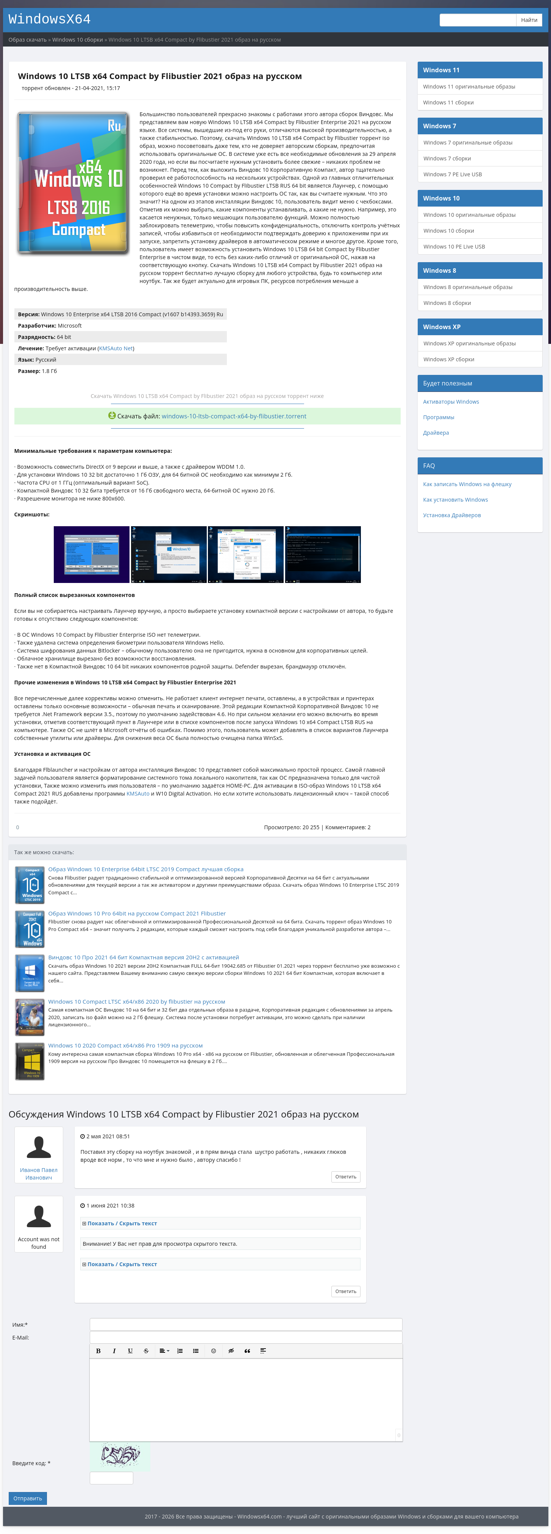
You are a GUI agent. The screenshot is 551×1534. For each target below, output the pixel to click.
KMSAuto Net (116, 348)
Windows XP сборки (449, 359)
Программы (438, 417)
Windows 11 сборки (448, 102)
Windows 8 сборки (447, 302)
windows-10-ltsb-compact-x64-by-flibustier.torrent (234, 416)
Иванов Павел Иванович (39, 1173)
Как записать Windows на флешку (467, 484)
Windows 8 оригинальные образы (468, 287)
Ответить (346, 1176)
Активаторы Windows (451, 401)
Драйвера (436, 432)
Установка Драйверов (452, 515)
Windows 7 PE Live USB (453, 174)
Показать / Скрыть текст (122, 1223)
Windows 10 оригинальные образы (470, 214)
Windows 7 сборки (447, 158)
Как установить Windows (455, 499)
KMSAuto (138, 793)
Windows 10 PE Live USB (454, 246)
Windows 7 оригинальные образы (468, 142)
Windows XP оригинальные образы (470, 343)
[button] (98, 1351)
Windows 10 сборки (449, 230)
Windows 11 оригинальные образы (469, 86)
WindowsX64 (50, 19)
